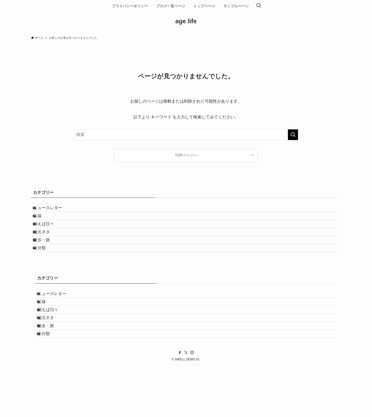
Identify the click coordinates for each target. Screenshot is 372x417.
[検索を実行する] (293, 134)
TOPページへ (186, 155)
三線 (42, 222)
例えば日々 (48, 234)
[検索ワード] (186, 134)
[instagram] (192, 403)
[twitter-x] (186, 403)
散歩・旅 (46, 259)
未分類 (44, 271)
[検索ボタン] (258, 6)
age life (186, 21)
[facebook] (179, 403)
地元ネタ (46, 246)
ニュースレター (52, 210)
